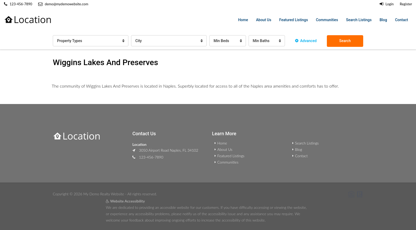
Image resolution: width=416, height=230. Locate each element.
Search (345, 41)
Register (406, 4)
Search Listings (358, 20)
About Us (263, 20)
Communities (327, 20)
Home (243, 20)
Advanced (306, 41)
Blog (383, 20)
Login (387, 4)
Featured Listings (293, 20)
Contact (401, 20)
